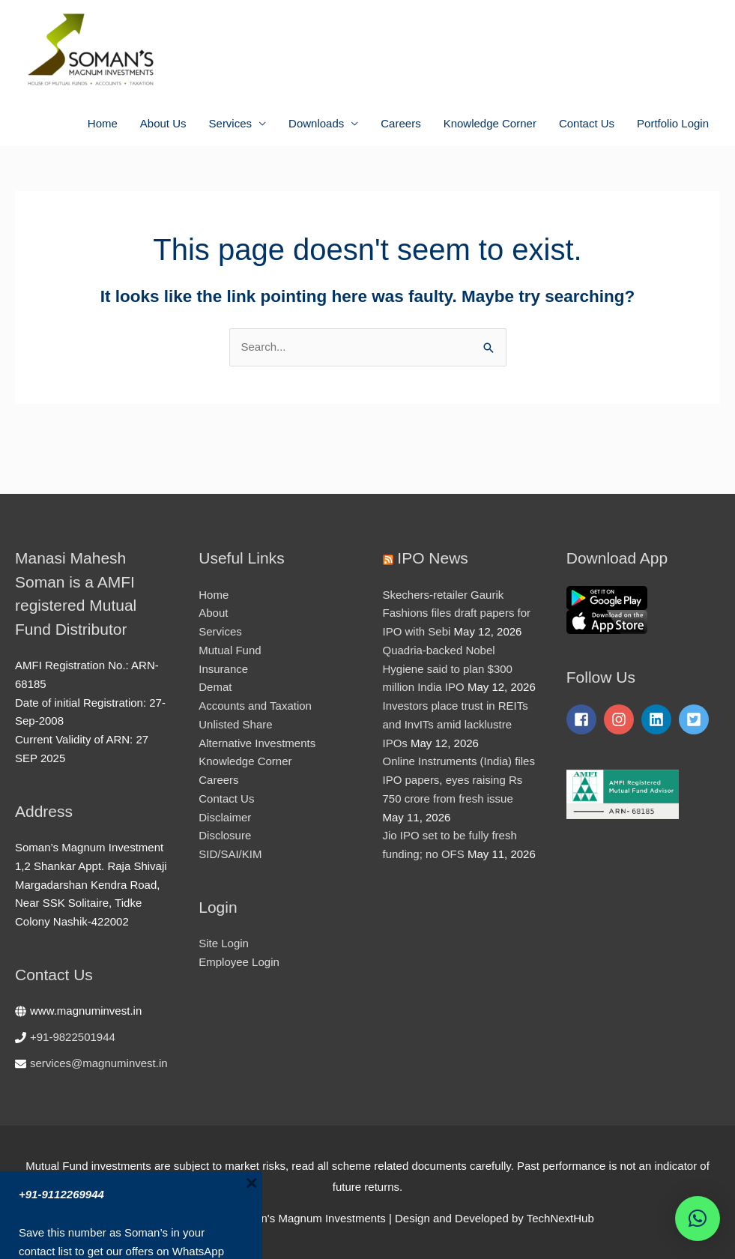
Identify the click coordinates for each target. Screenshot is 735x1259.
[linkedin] (658, 719)
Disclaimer (225, 817)
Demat (215, 686)
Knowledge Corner (490, 123)
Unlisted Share (235, 724)
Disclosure (225, 835)
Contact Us (586, 123)
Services (230, 123)
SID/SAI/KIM (230, 854)
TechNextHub (560, 1218)
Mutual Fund (230, 650)
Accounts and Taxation (255, 705)
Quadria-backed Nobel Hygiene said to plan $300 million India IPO (447, 669)
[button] (697, 1218)
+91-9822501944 (72, 1036)
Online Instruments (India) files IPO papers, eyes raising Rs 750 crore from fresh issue (459, 780)
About (213, 612)
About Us (163, 123)
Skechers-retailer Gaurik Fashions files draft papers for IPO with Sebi (457, 613)
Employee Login (239, 961)
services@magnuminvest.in (99, 1063)
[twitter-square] (696, 719)
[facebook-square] (583, 719)
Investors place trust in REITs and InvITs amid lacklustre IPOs (455, 724)
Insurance (223, 668)
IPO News (432, 558)
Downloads (316, 123)
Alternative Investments (257, 743)
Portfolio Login (673, 123)
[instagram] (621, 719)
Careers (400, 123)
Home (103, 123)
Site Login (224, 943)
